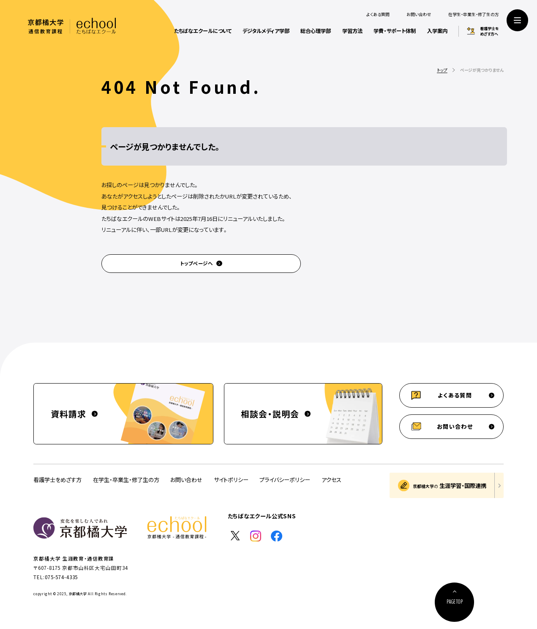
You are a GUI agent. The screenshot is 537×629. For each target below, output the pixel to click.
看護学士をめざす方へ (489, 31)
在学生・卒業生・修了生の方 (473, 14)
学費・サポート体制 (394, 31)
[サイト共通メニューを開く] (517, 20)
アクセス (331, 480)
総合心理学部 (315, 31)
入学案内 (437, 31)
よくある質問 (378, 14)
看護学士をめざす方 (57, 480)
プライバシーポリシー (284, 480)
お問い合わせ (418, 14)
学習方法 (352, 31)
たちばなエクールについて (203, 31)
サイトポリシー (231, 480)
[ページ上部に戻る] (454, 602)
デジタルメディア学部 (266, 31)
